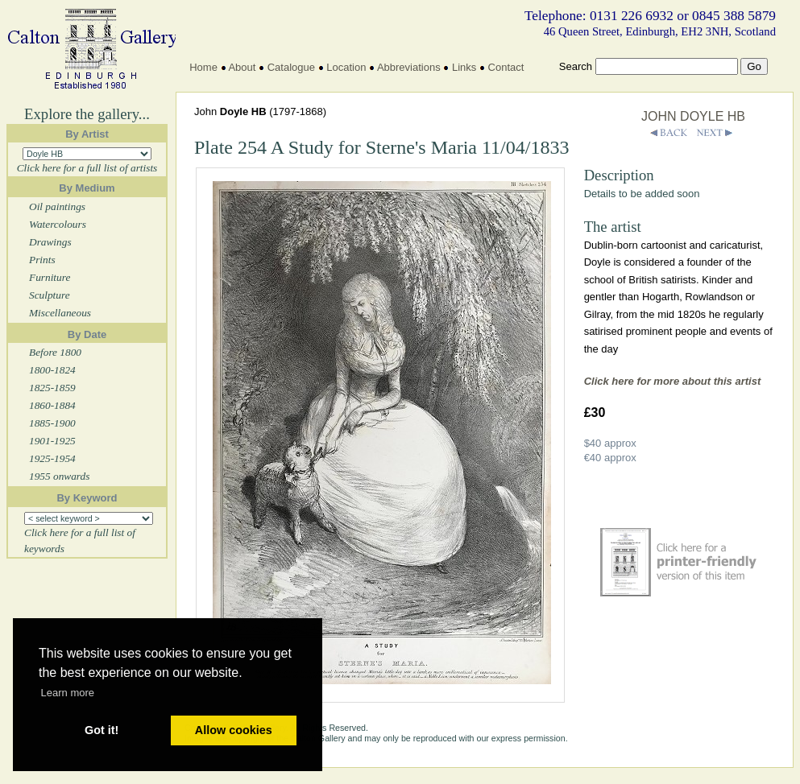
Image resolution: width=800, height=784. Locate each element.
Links (464, 67)
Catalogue (291, 67)
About (241, 67)
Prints (42, 260)
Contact (506, 67)
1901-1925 (52, 441)
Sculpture (49, 295)
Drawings (50, 242)
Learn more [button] (67, 693)
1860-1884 (52, 405)
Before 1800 (55, 352)
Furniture (49, 277)
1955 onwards (59, 476)
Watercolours (57, 224)
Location (346, 67)
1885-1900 (52, 423)
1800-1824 (52, 370)
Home (203, 67)
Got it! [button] (101, 730)
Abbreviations (409, 67)
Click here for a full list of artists (87, 168)
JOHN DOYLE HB (693, 116)
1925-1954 (52, 458)
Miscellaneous (60, 313)
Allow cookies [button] (233, 730)
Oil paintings (57, 206)
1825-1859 (52, 388)
